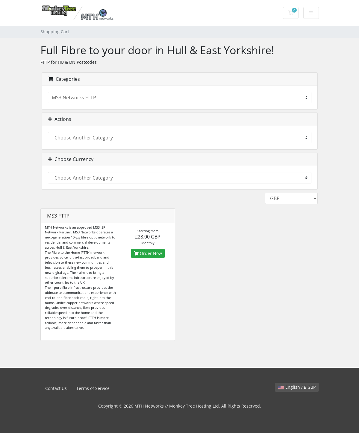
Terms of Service (93, 388)
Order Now (148, 253)
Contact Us (56, 388)
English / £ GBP (297, 387)
